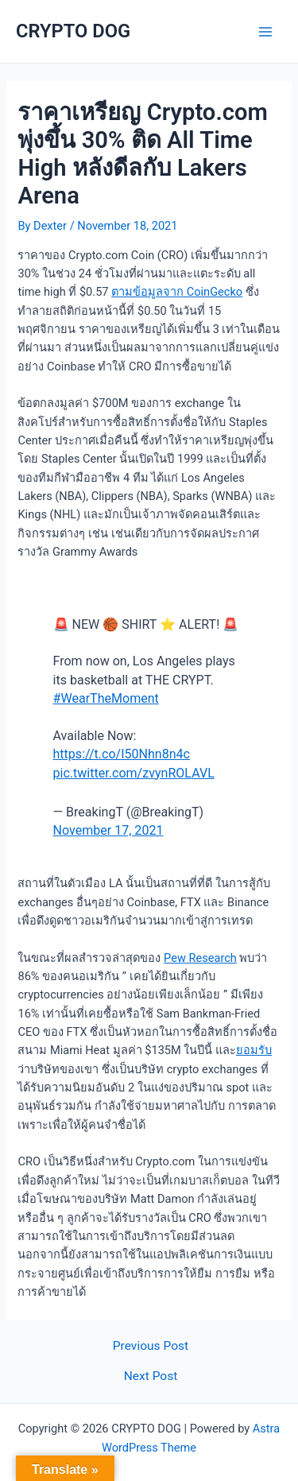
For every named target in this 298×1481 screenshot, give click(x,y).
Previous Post (150, 1346)
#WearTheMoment (106, 698)
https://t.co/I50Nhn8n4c (122, 754)
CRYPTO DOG (73, 31)
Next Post (151, 1377)
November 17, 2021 (108, 830)
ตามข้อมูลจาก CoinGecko (176, 292)
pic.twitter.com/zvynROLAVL (134, 773)
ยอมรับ (254, 1050)
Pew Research (200, 958)
